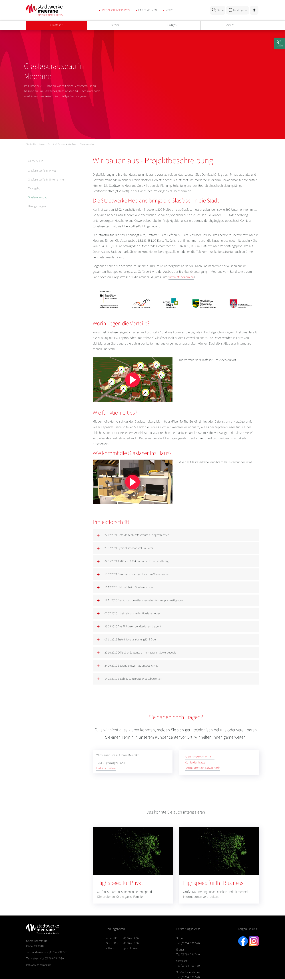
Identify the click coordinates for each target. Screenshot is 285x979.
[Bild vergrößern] (176, 299)
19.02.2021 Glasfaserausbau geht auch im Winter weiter (137, 574)
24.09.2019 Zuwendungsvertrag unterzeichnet (131, 666)
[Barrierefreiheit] (254, 10)
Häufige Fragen (37, 206)
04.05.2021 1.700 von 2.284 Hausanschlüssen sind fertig (136, 561)
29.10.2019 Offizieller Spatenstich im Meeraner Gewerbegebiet (141, 653)
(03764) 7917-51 (47, 952)
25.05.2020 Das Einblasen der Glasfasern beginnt (133, 626)
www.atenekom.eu (181, 277)
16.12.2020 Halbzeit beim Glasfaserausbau (129, 587)
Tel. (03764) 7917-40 (188, 955)
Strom (115, 25)
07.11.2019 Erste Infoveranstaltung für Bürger (131, 640)
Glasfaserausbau (87, 144)
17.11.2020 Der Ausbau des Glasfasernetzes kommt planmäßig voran (144, 600)
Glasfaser (56, 25)
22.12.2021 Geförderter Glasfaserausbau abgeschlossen (137, 535)
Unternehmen (147, 10)
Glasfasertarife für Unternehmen (46, 180)
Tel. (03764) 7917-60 (188, 966)
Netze (169, 10)
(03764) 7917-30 (45, 958)
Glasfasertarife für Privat (42, 171)
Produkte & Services (116, 10)
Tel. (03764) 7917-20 (188, 943)
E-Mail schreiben (106, 768)
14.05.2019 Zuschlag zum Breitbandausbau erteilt (133, 679)
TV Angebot (34, 189)
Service (230, 25)
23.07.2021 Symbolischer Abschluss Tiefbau (130, 548)
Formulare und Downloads (202, 768)
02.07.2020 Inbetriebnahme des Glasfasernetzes (132, 613)
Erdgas (171, 25)
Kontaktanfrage (195, 762)
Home (42, 144)
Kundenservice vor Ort (199, 757)
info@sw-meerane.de (38, 965)
